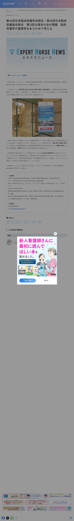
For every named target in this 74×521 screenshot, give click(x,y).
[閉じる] (55, 233)
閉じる (46, 280)
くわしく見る (27, 280)
